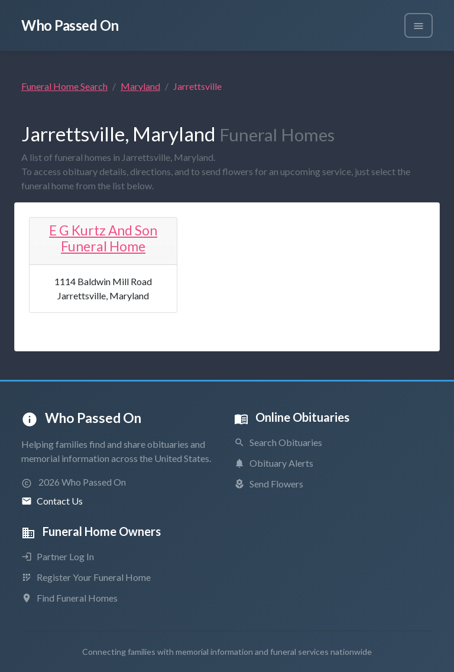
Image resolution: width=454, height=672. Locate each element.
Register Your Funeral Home (86, 577)
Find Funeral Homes (69, 597)
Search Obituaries (278, 442)
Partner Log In (57, 556)
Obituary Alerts (273, 463)
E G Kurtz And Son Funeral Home (103, 238)
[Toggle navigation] (418, 25)
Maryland (140, 86)
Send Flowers (268, 483)
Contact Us (52, 500)
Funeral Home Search (64, 86)
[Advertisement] (351, 277)
